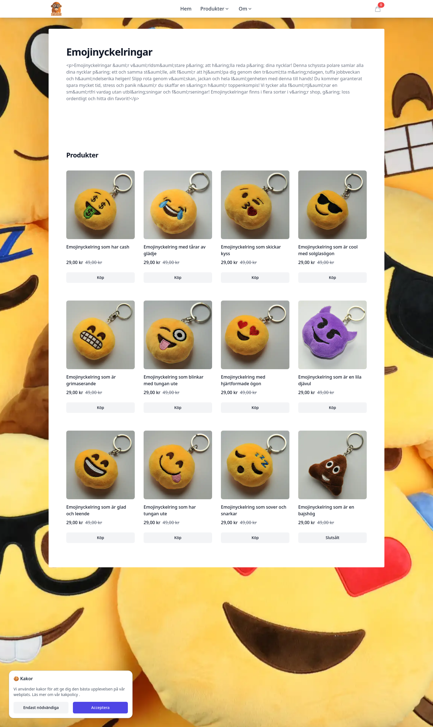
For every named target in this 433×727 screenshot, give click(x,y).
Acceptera (100, 707)
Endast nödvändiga (41, 707)
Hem (186, 8)
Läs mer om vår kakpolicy (55, 694)
